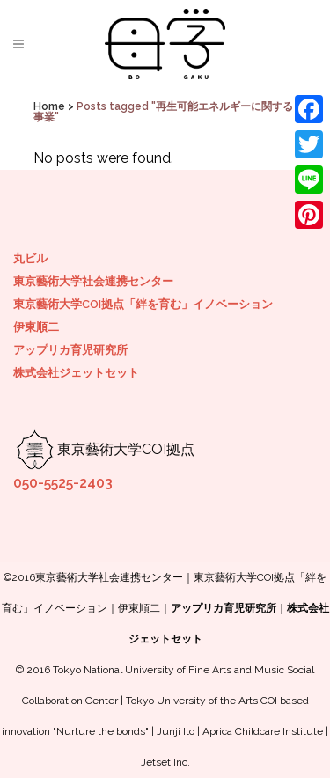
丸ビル (30, 258)
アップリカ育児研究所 (70, 349)
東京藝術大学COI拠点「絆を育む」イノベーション (143, 304)
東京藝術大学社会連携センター (93, 281)
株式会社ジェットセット (76, 372)
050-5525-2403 (63, 482)
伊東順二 (36, 327)
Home (49, 106)
